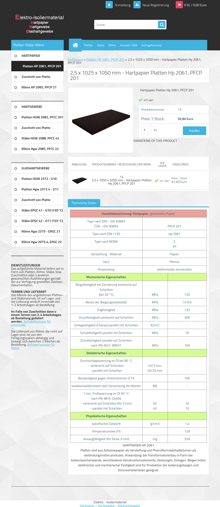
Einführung (75, 59)
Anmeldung (122, 4)
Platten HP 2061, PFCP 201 (105, 59)
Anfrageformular (152, 45)
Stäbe (100, 45)
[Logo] (39, 24)
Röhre (112, 45)
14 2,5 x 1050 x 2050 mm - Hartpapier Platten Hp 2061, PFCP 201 (122, 180)
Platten (88, 45)
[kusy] (146, 130)
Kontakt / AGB (128, 45)
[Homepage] (77, 45)
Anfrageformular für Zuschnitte (31, 323)
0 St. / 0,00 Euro (195, 4)
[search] (161, 25)
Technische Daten (84, 202)
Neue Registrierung (155, 4)
